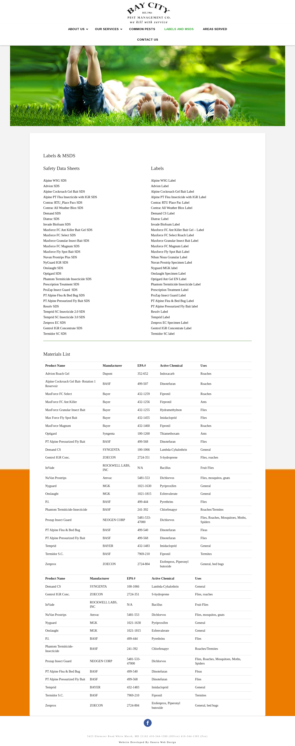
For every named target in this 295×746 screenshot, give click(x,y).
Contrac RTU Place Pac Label (170, 202)
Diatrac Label (160, 219)
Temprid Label (160, 317)
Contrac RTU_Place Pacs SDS (63, 202)
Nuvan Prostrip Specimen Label (171, 262)
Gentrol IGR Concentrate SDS (63, 328)
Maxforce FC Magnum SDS (61, 246)
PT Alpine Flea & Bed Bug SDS (64, 295)
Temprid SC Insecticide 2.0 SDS (64, 311)
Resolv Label (159, 311)
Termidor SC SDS (55, 333)
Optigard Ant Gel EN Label (169, 279)
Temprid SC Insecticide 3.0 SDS (64, 317)
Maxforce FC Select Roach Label (172, 235)
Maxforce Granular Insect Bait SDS (66, 240)
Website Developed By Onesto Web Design (147, 742)
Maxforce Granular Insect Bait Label (175, 240)
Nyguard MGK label (164, 268)
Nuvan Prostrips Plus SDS (60, 257)
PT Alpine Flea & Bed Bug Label (172, 301)
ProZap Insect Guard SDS (60, 290)
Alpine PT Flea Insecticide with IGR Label (178, 197)
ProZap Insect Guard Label (168, 295)
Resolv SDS (51, 306)
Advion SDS (51, 186)
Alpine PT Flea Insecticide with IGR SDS (70, 197)
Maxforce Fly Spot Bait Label (170, 251)
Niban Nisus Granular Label (169, 257)
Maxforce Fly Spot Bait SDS (61, 251)
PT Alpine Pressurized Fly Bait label (174, 306)
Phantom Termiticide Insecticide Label (176, 284)
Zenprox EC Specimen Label (169, 322)
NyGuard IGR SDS (55, 262)
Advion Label (160, 186)
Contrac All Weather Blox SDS (63, 208)
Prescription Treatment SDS (61, 284)
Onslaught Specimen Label (168, 273)
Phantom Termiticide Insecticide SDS (67, 279)
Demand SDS (52, 213)
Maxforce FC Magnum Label (170, 246)
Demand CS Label (163, 213)
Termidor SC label (163, 333)
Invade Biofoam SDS (57, 224)
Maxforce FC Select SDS (59, 235)
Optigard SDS (52, 273)
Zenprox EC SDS (54, 322)
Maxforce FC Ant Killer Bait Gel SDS (68, 230)
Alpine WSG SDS (55, 180)
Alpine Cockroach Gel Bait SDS (64, 191)
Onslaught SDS (53, 268)
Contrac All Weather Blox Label (172, 208)
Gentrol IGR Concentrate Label (171, 328)
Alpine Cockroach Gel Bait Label (172, 191)
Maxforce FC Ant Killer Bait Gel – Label (177, 230)
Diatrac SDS (51, 219)
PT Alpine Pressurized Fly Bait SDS (66, 301)
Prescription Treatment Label (169, 290)
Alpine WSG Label (163, 180)
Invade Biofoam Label (165, 224)
